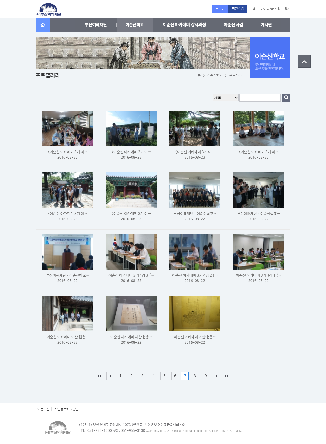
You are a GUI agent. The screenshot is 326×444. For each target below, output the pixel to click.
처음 (99, 376)
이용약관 (43, 409)
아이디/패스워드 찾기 (275, 9)
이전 (110, 376)
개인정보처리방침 (66, 409)
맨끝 (226, 376)
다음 (216, 376)
